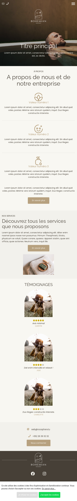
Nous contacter (38, 443)
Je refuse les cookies (27, 495)
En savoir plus (38, 200)
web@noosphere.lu (40, 429)
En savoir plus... (49, 489)
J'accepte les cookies (49, 495)
